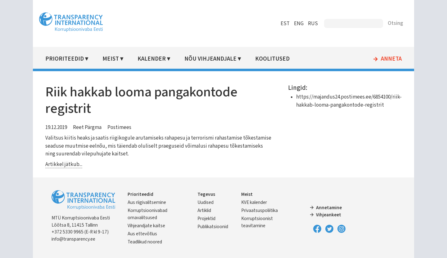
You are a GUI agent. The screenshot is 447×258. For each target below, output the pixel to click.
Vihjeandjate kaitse (150, 226)
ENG (294, 23)
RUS (309, 23)
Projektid (208, 218)
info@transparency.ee (78, 239)
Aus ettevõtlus (146, 234)
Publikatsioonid (214, 226)
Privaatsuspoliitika (260, 210)
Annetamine (328, 208)
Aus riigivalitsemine (151, 202)
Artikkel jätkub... (68, 164)
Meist (114, 59)
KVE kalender (254, 202)
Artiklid (205, 210)
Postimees (124, 127)
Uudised (207, 202)
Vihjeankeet (327, 215)
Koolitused (275, 59)
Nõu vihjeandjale (213, 59)
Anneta (387, 59)
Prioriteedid (69, 59)
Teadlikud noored (149, 242)
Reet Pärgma (91, 127)
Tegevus (207, 194)
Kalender (155, 59)
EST (280, 23)
